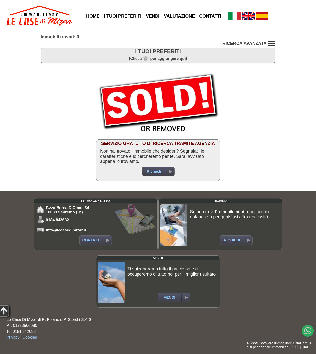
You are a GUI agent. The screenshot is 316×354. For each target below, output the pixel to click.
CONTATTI (210, 16)
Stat (305, 347)
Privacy (12, 337)
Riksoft (252, 343)
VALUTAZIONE (179, 16)
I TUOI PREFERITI (122, 16)
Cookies (30, 337)
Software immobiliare (275, 343)
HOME (92, 16)
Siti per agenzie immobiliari (267, 347)
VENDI (152, 16)
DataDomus (302, 343)
